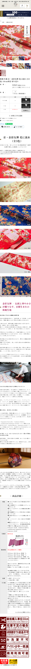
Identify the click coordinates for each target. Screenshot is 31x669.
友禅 (3, 22)
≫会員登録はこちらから (15, 18)
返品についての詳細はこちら (9, 118)
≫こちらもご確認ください (23, 612)
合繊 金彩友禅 (9, 22)
